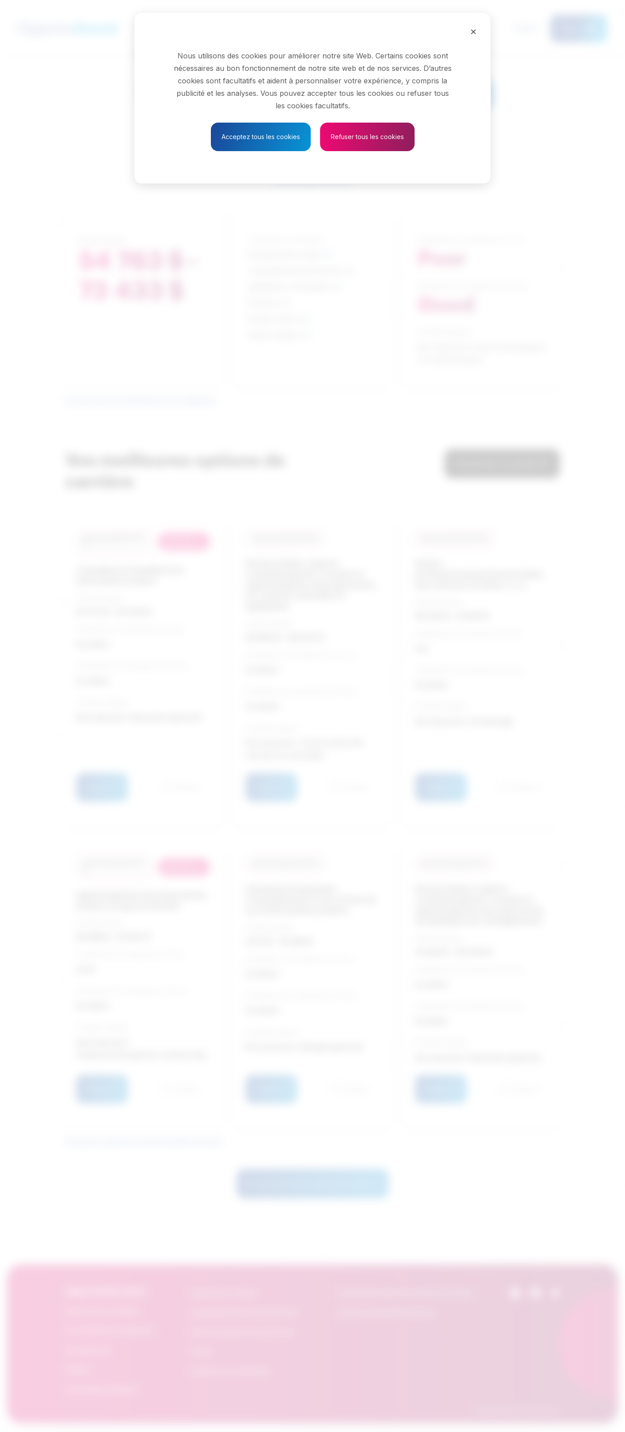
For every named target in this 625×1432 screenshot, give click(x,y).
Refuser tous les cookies (367, 136)
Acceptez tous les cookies (261, 136)
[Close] (473, 31)
